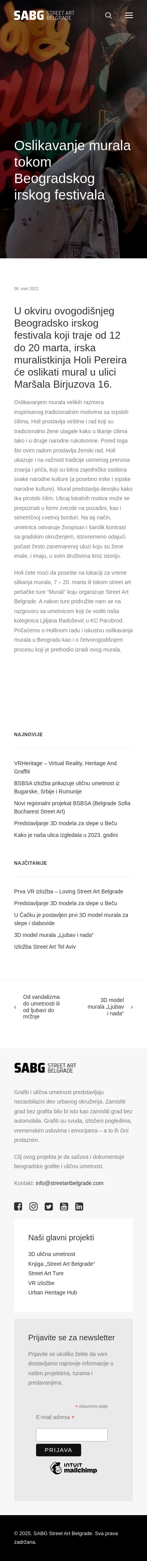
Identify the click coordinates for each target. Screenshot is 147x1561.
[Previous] (38, 1007)
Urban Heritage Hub (52, 1292)
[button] (129, 15)
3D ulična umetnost (51, 1254)
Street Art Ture (46, 1273)
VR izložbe (41, 1283)
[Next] (109, 1006)
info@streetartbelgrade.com (69, 1183)
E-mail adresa (55, 1418)
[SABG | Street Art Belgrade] (44, 15)
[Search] (105, 15)
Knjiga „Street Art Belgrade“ (61, 1264)
